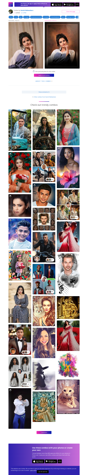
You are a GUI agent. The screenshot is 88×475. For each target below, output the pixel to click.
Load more (44, 432)
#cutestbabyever (55, 17)
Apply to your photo (44, 75)
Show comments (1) (44, 92)
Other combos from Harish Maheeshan (44, 97)
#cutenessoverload (36, 17)
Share (70, 11)
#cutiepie (46, 17)
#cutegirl (26, 17)
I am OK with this (42, 472)
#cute (16, 17)
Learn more (33, 470)
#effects (78, 17)
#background (70, 17)
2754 (23, 13)
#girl (20, 17)
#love (11, 17)
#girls (63, 17)
